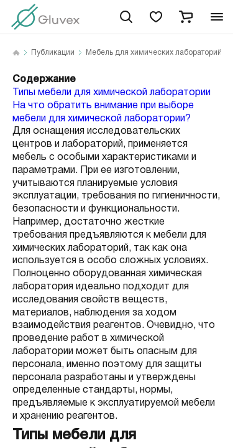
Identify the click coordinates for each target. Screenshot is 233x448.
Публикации (53, 53)
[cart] (186, 17)
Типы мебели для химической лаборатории (111, 92)
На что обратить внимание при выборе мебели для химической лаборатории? (103, 112)
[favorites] (156, 17)
